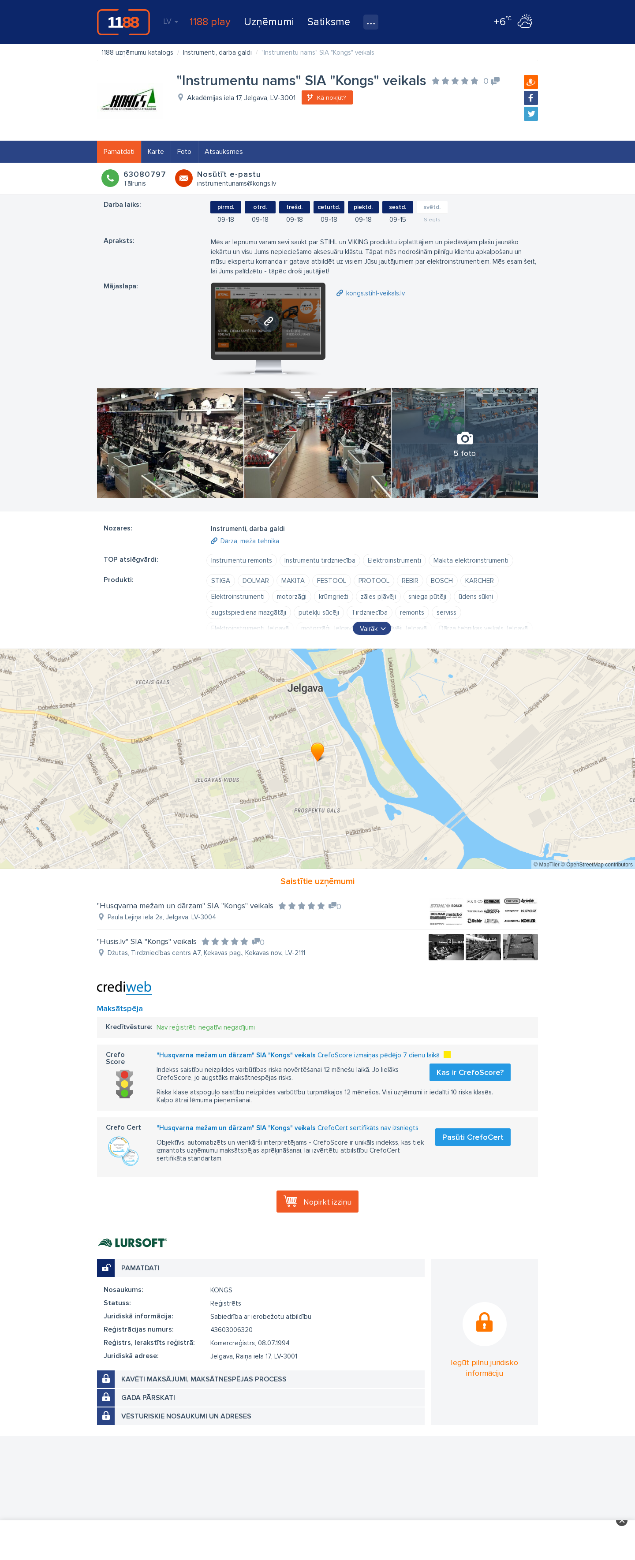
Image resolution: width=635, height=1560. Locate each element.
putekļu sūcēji (319, 612)
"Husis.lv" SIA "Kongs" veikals (147, 941)
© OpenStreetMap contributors (597, 865)
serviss (446, 612)
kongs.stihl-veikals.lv (375, 293)
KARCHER (479, 581)
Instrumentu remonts (241, 560)
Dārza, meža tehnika (249, 541)
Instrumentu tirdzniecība (319, 560)
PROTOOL (374, 581)
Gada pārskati (148, 1397)
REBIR (410, 581)
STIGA (220, 581)
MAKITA (293, 581)
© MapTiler (546, 865)
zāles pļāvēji (378, 597)
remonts (412, 612)
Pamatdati (119, 151)
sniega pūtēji (427, 597)
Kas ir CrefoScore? (470, 1072)
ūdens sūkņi (476, 597)
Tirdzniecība (369, 612)
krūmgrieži (333, 597)
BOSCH (442, 581)
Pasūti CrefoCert (473, 1137)
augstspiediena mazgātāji (248, 612)
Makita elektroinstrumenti (470, 560)
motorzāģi (291, 597)
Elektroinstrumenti (394, 560)
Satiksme (328, 21)
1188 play (210, 21)
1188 (123, 22)
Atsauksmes (224, 151)
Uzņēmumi (269, 21)
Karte (156, 151)
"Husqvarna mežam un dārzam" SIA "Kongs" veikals (185, 906)
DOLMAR (256, 581)
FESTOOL (331, 581)
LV (170, 21)
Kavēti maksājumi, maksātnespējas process (204, 1379)
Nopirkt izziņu (327, 1202)
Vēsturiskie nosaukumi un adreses (186, 1416)
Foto (184, 151)
